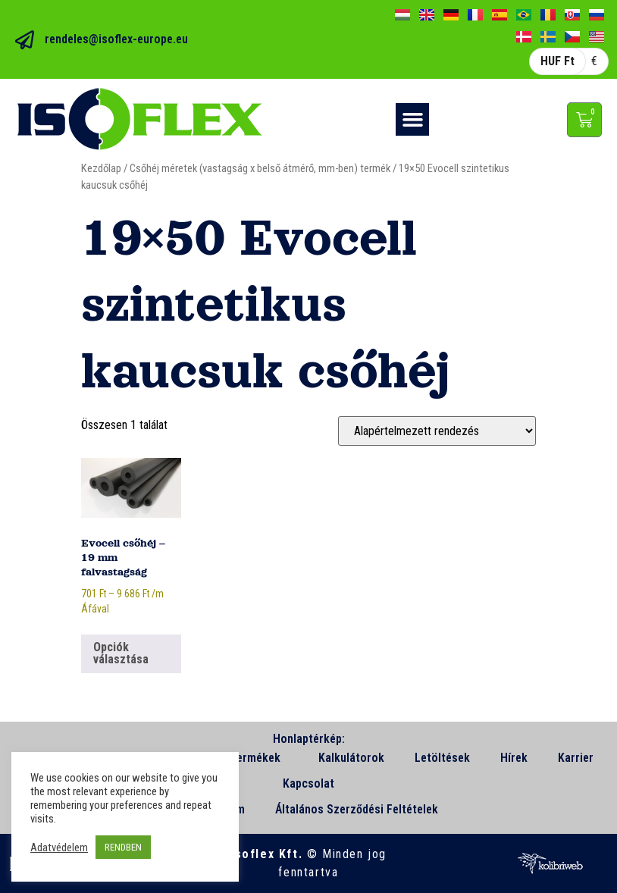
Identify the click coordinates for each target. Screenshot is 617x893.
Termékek (259, 758)
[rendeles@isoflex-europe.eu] (24, 39)
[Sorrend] (437, 431)
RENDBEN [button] (123, 847)
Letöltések (442, 757)
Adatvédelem (59, 847)
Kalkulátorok (351, 757)
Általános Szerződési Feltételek (356, 809)
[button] (412, 119)
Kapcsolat (308, 783)
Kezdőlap (101, 168)
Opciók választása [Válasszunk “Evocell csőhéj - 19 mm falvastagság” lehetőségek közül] (121, 653)
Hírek (514, 757)
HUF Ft (557, 61)
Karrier (576, 757)
